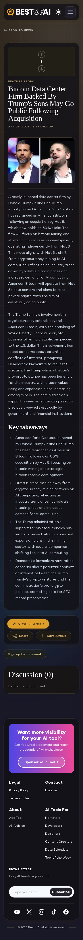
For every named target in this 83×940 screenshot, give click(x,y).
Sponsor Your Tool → (41, 762)
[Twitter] (29, 912)
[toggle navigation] (70, 11)
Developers (53, 826)
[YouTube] (17, 912)
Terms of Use (19, 798)
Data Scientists (56, 850)
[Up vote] (41, 54)
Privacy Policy (19, 790)
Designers (52, 834)
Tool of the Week (58, 857)
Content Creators (58, 842)
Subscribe (61, 891)
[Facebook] (66, 912)
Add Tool (15, 818)
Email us (51, 790)
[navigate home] (28, 12)
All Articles (17, 826)
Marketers (52, 818)
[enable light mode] (58, 11)
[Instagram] (41, 912)
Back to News (18, 30)
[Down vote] (41, 68)
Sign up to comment (25, 654)
